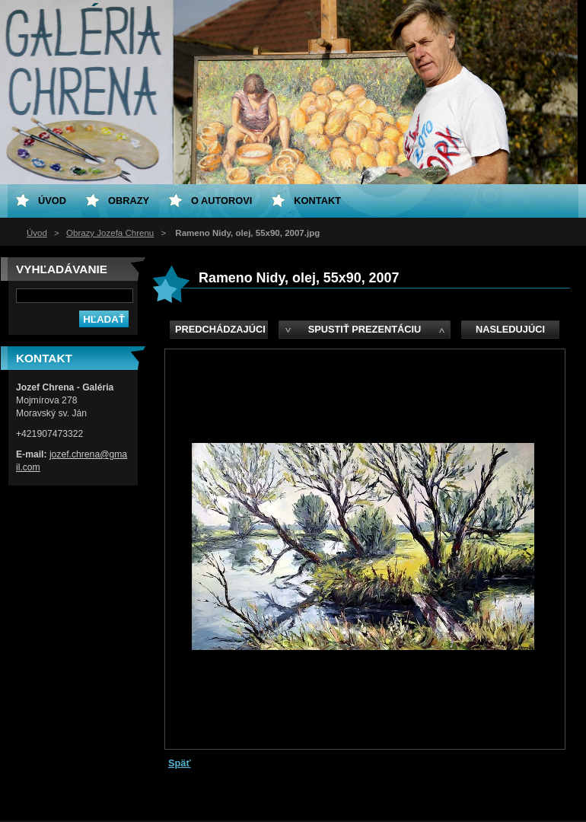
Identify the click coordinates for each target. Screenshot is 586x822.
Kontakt (317, 200)
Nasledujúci (510, 329)
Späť (179, 763)
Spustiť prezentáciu (365, 329)
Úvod (37, 232)
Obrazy (128, 200)
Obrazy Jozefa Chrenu (110, 232)
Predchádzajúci (220, 329)
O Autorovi (221, 200)
